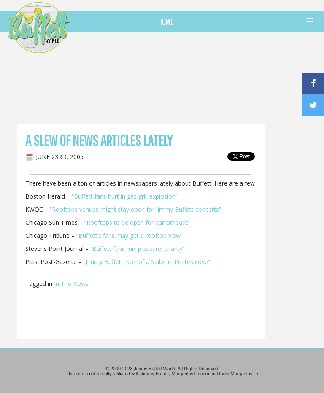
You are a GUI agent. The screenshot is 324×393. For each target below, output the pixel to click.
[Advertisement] (189, 78)
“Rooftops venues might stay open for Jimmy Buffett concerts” (135, 209)
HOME (165, 21)
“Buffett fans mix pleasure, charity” (137, 249)
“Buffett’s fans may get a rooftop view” (129, 235)
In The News (71, 284)
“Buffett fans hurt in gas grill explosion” (125, 196)
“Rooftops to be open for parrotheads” (137, 222)
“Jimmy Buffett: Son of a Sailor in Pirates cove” (147, 262)
